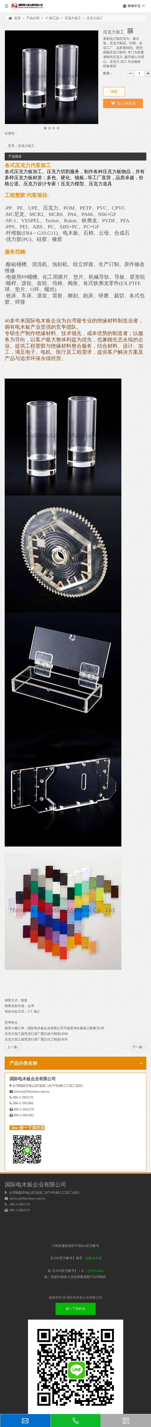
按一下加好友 (75, 1308)
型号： (13, 146)
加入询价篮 (126, 103)
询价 (114, 92)
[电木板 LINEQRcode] (75, 1367)
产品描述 (14, 156)
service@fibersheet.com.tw (31, 1091)
